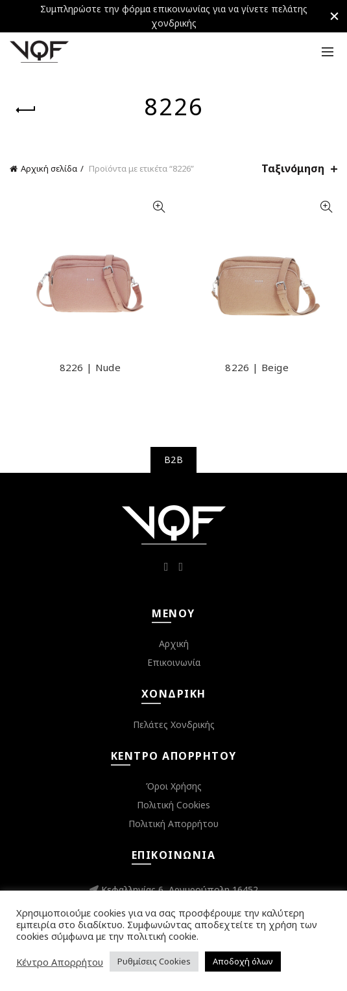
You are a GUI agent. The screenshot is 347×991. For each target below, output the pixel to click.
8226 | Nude (90, 367)
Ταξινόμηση (292, 169)
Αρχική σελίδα (49, 168)
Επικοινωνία (173, 662)
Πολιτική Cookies (173, 805)
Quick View (159, 207)
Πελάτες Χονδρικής (174, 724)
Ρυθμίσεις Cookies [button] (154, 961)
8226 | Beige (257, 367)
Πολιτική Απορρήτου (173, 823)
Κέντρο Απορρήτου (59, 962)
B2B (173, 459)
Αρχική (174, 643)
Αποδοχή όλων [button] (243, 961)
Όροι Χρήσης (174, 786)
